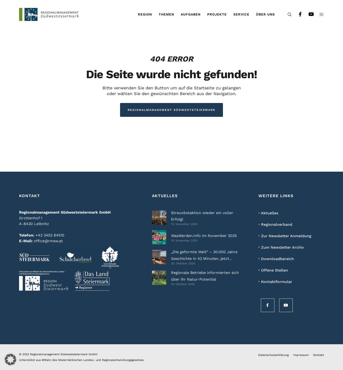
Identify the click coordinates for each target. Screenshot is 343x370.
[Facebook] (297, 14)
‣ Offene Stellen (273, 270)
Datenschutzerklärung (273, 355)
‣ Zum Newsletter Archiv (281, 247)
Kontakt (318, 355)
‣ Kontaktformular (275, 281)
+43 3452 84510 (49, 235)
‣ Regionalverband (275, 224)
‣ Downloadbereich (276, 259)
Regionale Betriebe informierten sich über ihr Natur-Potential (205, 275)
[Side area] (318, 14)
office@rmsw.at (48, 241)
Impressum (301, 355)
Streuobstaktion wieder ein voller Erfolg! (202, 216)
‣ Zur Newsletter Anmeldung (284, 236)
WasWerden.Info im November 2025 (204, 235)
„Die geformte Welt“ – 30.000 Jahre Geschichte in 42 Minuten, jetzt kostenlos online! (204, 256)
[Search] (286, 14)
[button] (10, 359)
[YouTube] (308, 14)
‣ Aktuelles (268, 213)
